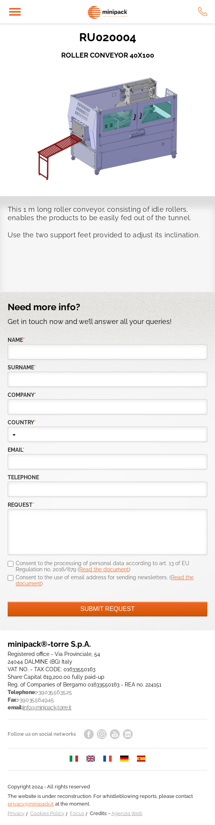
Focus (77, 813)
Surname (22, 367)
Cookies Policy (47, 813)
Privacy (16, 813)
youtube (115, 734)
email (16, 450)
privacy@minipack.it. (31, 804)
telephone (23, 477)
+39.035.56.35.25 (54, 692)
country (22, 422)
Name (16, 340)
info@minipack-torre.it (47, 707)
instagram (102, 734)
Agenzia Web (126, 813)
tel (202, 11)
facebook (89, 734)
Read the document (104, 569)
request (21, 505)
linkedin (128, 734)
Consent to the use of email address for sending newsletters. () (105, 580)
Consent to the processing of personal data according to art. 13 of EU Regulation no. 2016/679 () (102, 566)
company (22, 395)
